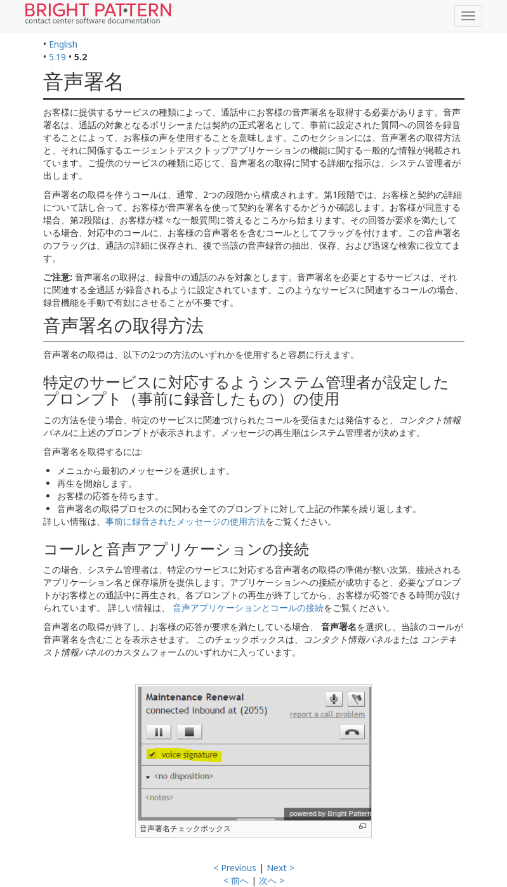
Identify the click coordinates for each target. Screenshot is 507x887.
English (63, 44)
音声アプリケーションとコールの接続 (248, 607)
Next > (280, 868)
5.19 (57, 57)
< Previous (234, 868)
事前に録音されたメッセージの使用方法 (185, 521)
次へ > (271, 880)
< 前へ (236, 880)
